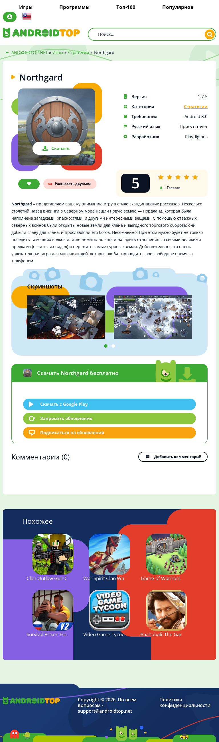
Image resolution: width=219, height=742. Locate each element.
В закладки (29, 184)
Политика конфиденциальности (184, 702)
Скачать (60, 148)
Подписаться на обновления (72, 432)
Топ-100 (125, 7)
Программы (74, 7)
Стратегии (196, 106)
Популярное (177, 7)
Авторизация (10, 17)
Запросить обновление (66, 418)
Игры (26, 7)
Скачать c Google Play (64, 404)
